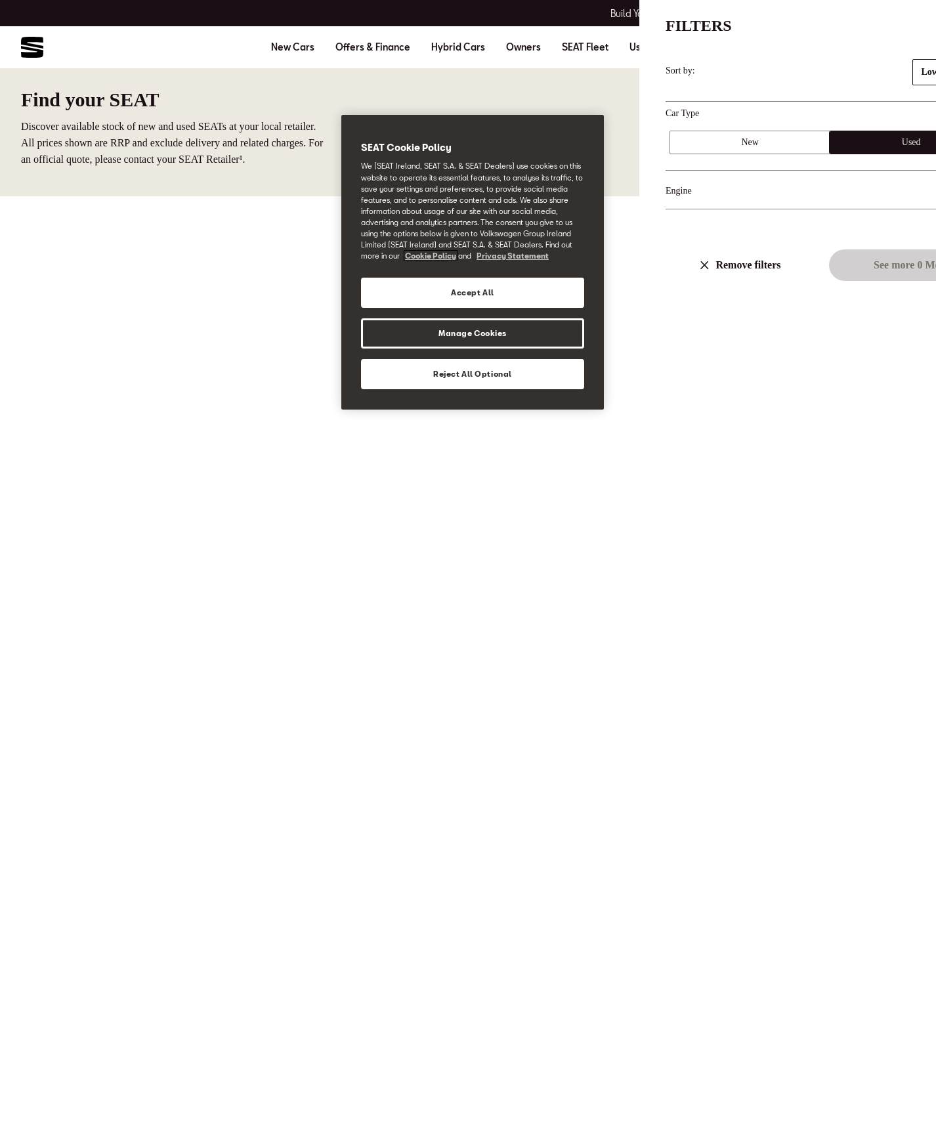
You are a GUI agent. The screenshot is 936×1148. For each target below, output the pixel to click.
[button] (898, 1113)
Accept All (472, 292)
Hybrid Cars (458, 47)
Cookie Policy (430, 255)
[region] (472, 262)
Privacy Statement (513, 255)
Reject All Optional (472, 374)
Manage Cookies (472, 333)
